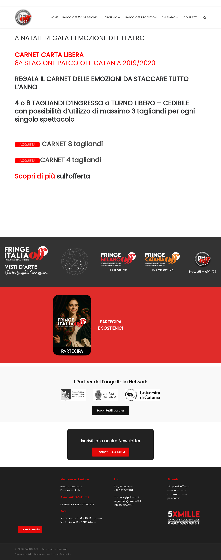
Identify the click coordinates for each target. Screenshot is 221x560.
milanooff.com (176, 473)
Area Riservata (31, 512)
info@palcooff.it (123, 487)
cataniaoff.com (177, 477)
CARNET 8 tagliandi (59, 144)
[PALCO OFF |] (23, 17)
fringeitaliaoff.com (178, 469)
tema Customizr (62, 537)
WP (29, 537)
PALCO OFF (31, 531)
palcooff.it (173, 481)
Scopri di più (35, 176)
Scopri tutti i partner (110, 393)
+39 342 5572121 (123, 473)
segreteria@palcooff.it (127, 484)
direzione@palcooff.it (127, 480)
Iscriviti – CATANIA (111, 435)
